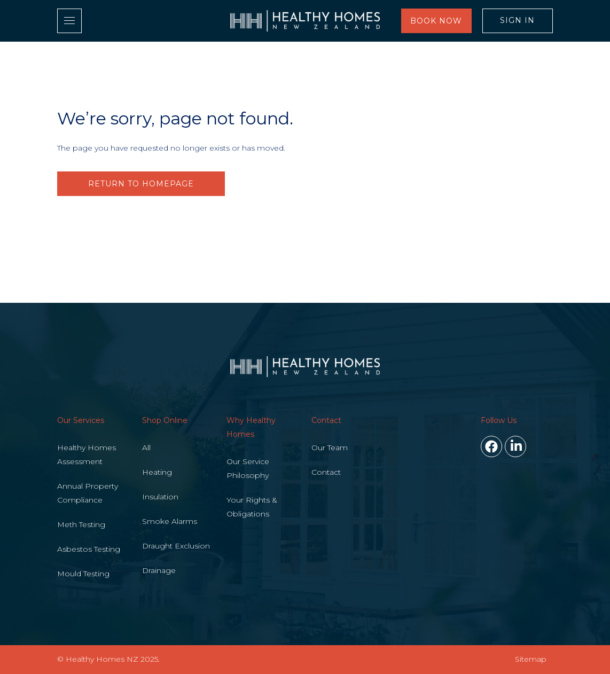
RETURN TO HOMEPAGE (141, 184)
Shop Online (164, 420)
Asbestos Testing (88, 549)
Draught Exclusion (176, 546)
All (146, 447)
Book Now (436, 21)
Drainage (159, 570)
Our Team (329, 447)
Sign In (517, 20)
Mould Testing (83, 573)
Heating (157, 472)
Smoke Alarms (169, 521)
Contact (326, 420)
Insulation (160, 496)
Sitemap (530, 659)
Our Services (80, 420)
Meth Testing (81, 524)
